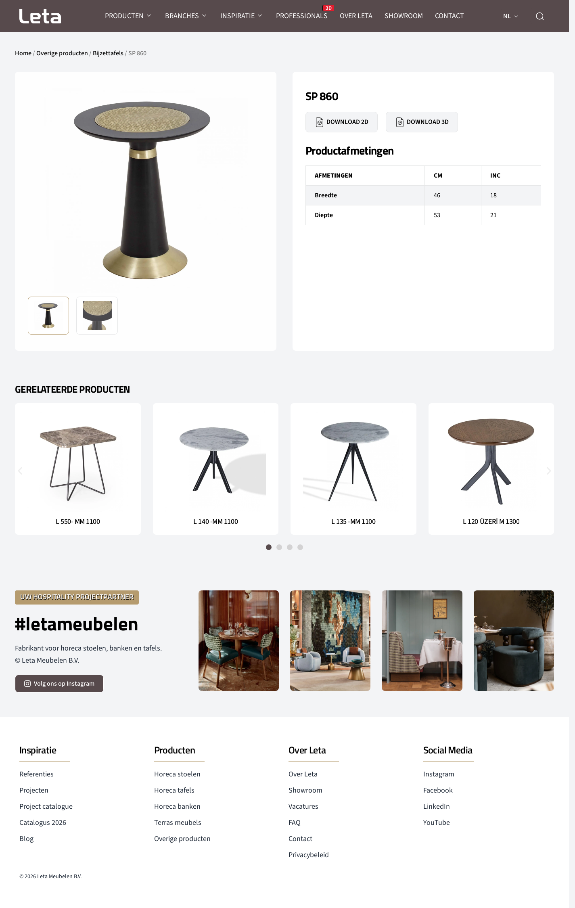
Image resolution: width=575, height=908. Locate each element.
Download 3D (422, 122)
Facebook (438, 790)
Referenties (36, 774)
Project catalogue (46, 806)
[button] (20, 470)
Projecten (33, 790)
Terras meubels (177, 823)
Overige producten (62, 53)
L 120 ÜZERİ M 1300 (491, 522)
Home (23, 53)
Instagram (438, 774)
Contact (300, 839)
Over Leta (303, 774)
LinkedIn (436, 806)
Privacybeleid (309, 855)
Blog (26, 839)
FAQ (295, 823)
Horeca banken (177, 806)
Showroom (305, 790)
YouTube (436, 823)
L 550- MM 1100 (78, 522)
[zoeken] (540, 16)
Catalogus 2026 (42, 823)
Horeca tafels (174, 790)
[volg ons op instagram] (59, 684)
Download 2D (341, 122)
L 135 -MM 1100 (353, 522)
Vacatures (303, 806)
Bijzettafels (108, 53)
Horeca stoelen (177, 774)
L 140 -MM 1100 (215, 522)
